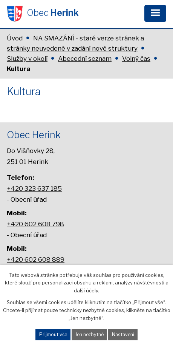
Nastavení (123, 334)
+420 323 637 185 (34, 188)
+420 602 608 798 (35, 224)
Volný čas (136, 58)
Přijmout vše (53, 334)
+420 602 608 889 (35, 259)
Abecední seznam (85, 58)
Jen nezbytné (89, 334)
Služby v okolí (27, 58)
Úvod (15, 38)
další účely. (86, 290)
